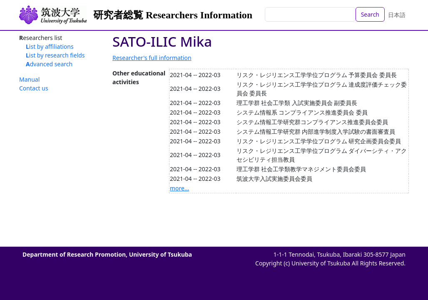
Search (370, 14)
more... (179, 188)
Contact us (33, 88)
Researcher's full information (152, 58)
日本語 (397, 15)
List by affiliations (50, 46)
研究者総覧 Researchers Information (172, 15)
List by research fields (55, 55)
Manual (29, 79)
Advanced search (49, 64)
